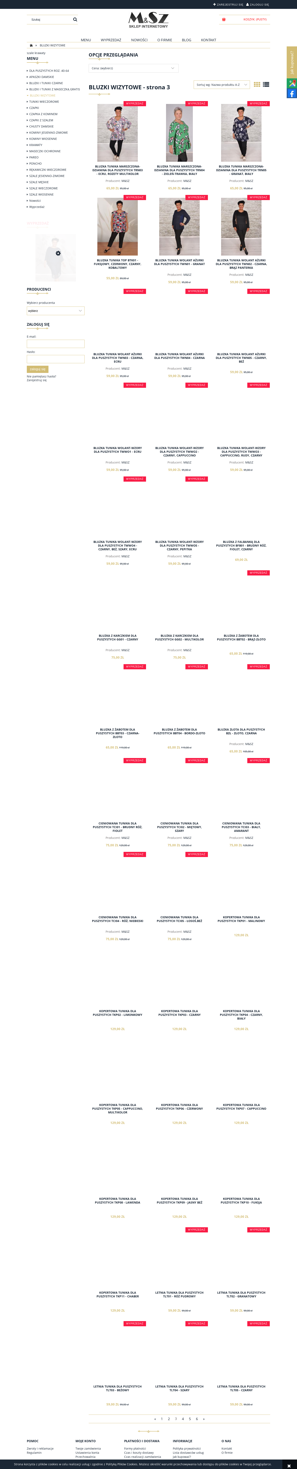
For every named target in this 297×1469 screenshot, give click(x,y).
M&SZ (125, 181)
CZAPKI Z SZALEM (41, 120)
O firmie (227, 1453)
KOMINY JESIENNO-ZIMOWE (48, 132)
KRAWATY (35, 145)
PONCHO (35, 163)
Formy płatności (135, 1448)
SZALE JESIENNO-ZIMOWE (47, 176)
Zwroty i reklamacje (40, 1448)
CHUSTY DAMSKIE (41, 126)
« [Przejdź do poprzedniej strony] (155, 1418)
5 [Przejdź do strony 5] (190, 1418)
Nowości (35, 201)
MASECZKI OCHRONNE (45, 151)
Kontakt (227, 1448)
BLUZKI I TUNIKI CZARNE (46, 83)
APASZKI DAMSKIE (41, 77)
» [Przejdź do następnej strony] (204, 1418)
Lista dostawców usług (188, 1453)
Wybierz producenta (41, 302)
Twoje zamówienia (88, 1448)
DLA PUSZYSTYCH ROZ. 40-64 (49, 71)
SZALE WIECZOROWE (43, 188)
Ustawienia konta (87, 1453)
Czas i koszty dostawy (139, 1453)
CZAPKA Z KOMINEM (43, 114)
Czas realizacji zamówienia (142, 1457)
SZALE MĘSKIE (39, 182)
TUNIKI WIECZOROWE (44, 102)
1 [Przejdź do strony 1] (162, 1418)
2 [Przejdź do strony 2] (169, 1418)
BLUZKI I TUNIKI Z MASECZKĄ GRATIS (54, 89)
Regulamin (34, 1453)
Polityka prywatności (187, 1448)
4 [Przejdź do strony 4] (183, 1418)
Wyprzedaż (37, 207)
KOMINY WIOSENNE (43, 139)
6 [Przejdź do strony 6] (197, 1418)
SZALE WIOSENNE (41, 194)
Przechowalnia (85, 1457)
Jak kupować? (182, 1457)
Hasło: (31, 352)
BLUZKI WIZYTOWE (42, 95)
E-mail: (31, 336)
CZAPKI (34, 108)
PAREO (34, 157)
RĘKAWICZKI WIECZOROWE (47, 170)
